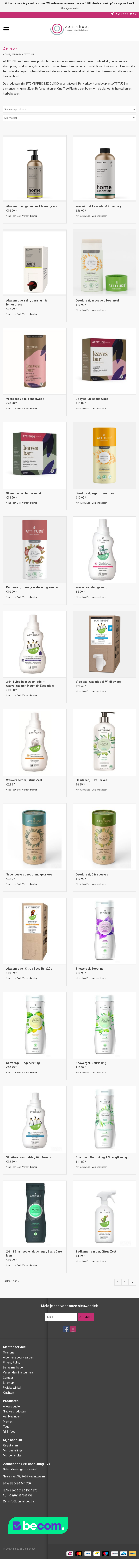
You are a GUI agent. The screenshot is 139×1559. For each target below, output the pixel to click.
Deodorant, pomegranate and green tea (32, 587)
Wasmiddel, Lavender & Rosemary (98, 206)
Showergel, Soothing (90, 968)
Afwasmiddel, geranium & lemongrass (31, 206)
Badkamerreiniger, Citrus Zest (96, 1251)
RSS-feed (9, 1431)
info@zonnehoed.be (21, 1501)
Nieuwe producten (14, 1411)
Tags (6, 1426)
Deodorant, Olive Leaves (92, 874)
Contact (8, 1377)
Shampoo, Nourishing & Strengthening (101, 1157)
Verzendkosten (30, 216)
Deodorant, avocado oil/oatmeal (97, 300)
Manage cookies (70, 8)
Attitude (29, 54)
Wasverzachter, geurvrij (91, 587)
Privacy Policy (11, 1362)
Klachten (8, 1392)
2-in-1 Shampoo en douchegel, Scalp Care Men (34, 1253)
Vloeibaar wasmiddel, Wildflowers (98, 681)
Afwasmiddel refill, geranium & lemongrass (26, 302)
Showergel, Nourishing (91, 1063)
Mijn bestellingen (13, 1450)
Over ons (8, 1352)
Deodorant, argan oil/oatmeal (95, 493)
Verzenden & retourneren (19, 1372)
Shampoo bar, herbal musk (24, 493)
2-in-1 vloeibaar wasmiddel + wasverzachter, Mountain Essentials (30, 683)
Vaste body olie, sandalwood (25, 398)
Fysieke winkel (12, 1387)
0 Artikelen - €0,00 (123, 13)
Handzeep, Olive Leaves (91, 780)
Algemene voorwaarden (18, 1357)
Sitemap (8, 1382)
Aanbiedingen (12, 1416)
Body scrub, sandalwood (92, 398)
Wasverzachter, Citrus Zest (24, 780)
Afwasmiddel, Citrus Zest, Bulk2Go (29, 968)
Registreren (10, 1445)
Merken (16, 54)
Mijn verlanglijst (12, 1455)
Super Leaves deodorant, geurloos (29, 874)
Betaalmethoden (13, 1367)
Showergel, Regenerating (23, 1063)
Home (6, 54)
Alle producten (12, 1406)
